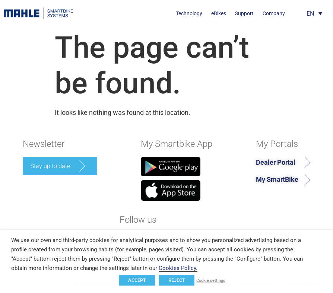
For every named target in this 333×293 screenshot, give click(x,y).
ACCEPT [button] (137, 280)
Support (244, 13)
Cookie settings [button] (210, 280)
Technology (189, 13)
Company (274, 13)
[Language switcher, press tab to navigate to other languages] (314, 14)
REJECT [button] (176, 280)
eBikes (218, 13)
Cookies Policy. (178, 268)
